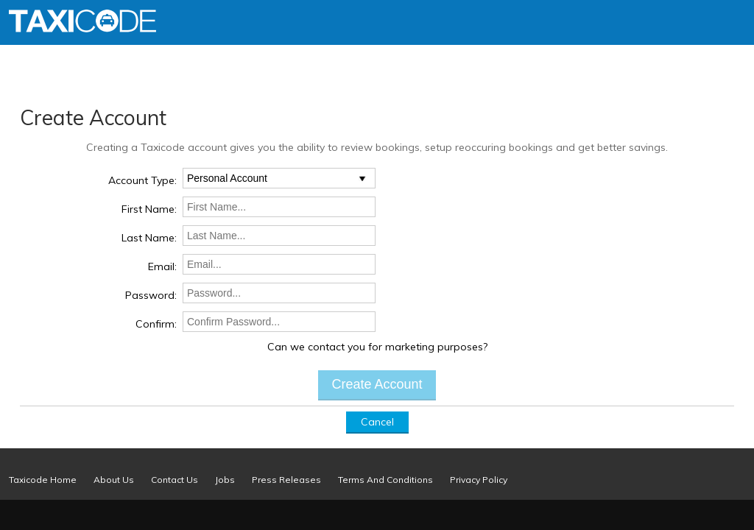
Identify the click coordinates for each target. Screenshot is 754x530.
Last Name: (149, 237)
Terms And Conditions (385, 479)
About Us (114, 479)
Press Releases (286, 479)
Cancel (377, 421)
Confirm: (156, 324)
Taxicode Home (43, 479)
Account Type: (142, 180)
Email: (162, 266)
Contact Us (174, 479)
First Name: (149, 209)
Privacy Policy (478, 479)
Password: (151, 295)
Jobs (225, 479)
